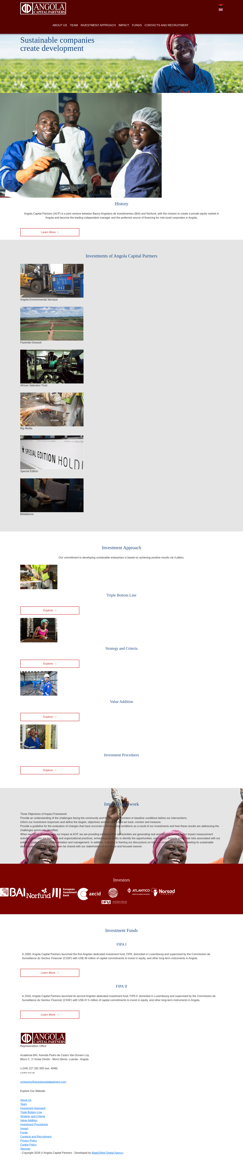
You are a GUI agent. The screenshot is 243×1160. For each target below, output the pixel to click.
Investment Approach (33, 1108)
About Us (25, 1100)
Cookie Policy (28, 1144)
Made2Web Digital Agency (107, 1152)
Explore (48, 610)
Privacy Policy (28, 1140)
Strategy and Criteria (32, 1116)
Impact (24, 1128)
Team (23, 1104)
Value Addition (28, 1120)
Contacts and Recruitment (35, 1136)
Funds (24, 1132)
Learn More (48, 232)
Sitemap (25, 1148)
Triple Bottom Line (31, 1112)
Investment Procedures (34, 1124)
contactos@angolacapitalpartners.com (43, 1081)
